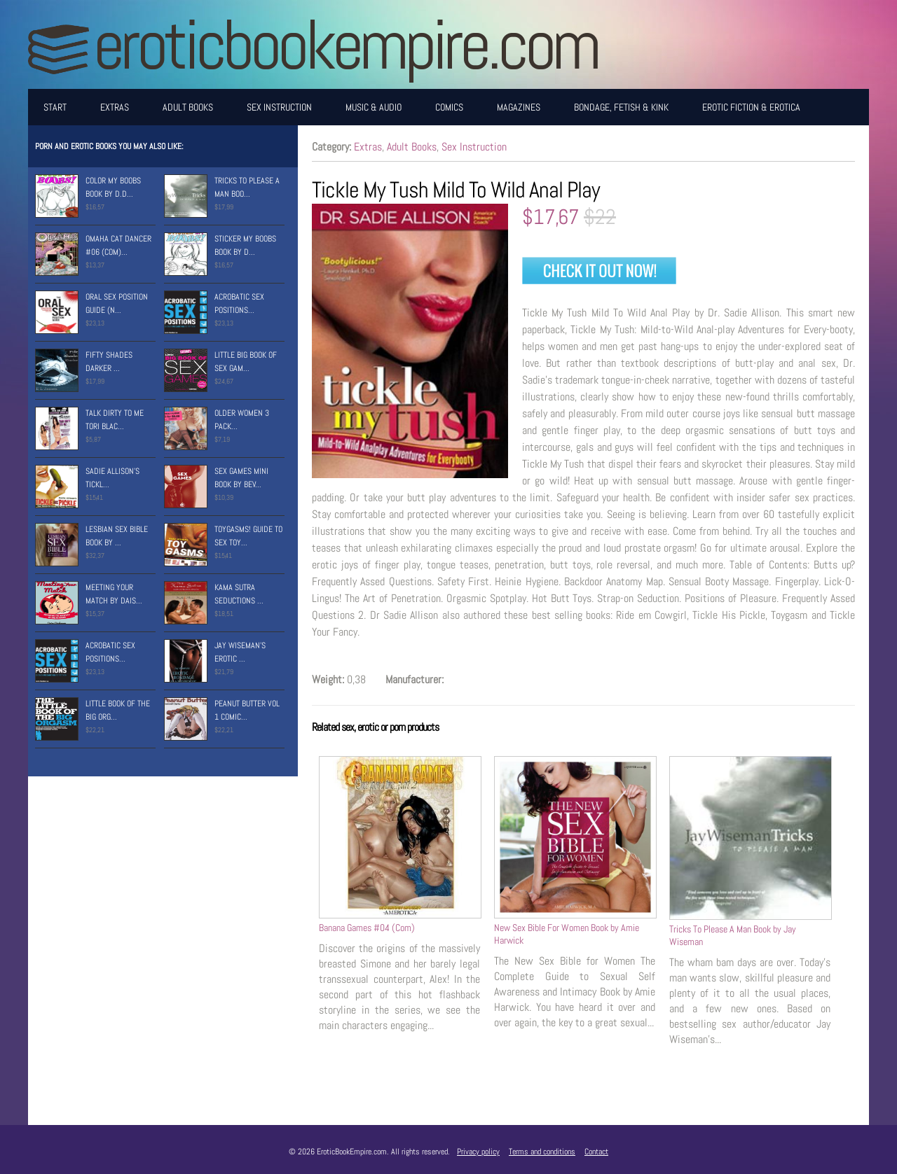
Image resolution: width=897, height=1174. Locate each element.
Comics (449, 107)
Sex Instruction (279, 107)
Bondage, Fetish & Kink (621, 107)
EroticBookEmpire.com (345, 44)
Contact (596, 1151)
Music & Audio (373, 107)
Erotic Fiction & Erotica (751, 107)
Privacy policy (478, 1151)
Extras (114, 107)
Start (55, 107)
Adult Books (188, 107)
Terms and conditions (542, 1151)
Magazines (518, 107)
